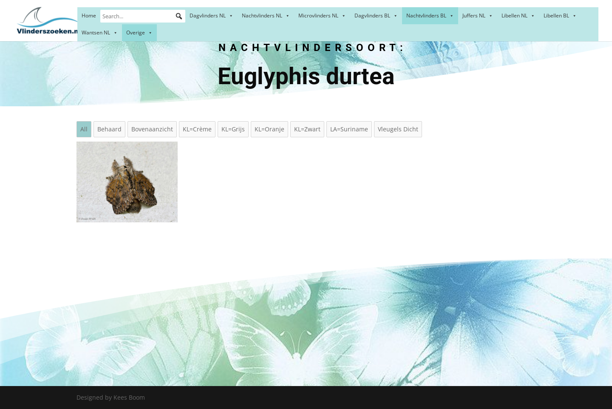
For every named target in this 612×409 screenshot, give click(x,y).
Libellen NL (518, 15)
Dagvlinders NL (211, 15)
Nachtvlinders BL (430, 15)
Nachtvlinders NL (266, 15)
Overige (139, 32)
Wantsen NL (100, 32)
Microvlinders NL (322, 15)
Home (89, 15)
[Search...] (142, 16)
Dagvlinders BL (376, 15)
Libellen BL (560, 15)
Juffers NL (477, 15)
